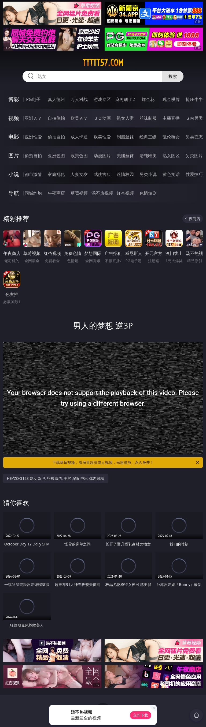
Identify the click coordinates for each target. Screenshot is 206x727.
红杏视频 (125, 193)
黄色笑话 (171, 174)
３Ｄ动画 (102, 118)
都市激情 (33, 174)
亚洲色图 (56, 156)
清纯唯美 (148, 156)
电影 (13, 136)
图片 (13, 155)
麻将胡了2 (125, 99)
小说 (13, 174)
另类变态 (194, 137)
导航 (13, 193)
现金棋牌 (171, 99)
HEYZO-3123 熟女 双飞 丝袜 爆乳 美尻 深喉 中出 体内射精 (55, 478)
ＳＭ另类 (194, 118)
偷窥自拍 (33, 156)
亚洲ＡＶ (33, 118)
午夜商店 (56, 193)
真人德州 (56, 99)
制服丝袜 (125, 137)
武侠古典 (102, 174)
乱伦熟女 (171, 137)
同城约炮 (33, 193)
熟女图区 (171, 156)
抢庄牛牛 (194, 99)
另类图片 (194, 156)
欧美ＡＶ (79, 118)
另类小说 (148, 174)
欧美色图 (79, 156)
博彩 (13, 99)
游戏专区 (102, 99)
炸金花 (148, 99)
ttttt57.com (103, 62)
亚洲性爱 (33, 137)
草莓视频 (79, 193)
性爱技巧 (194, 174)
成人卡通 (79, 137)
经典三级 (148, 137)
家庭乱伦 (56, 174)
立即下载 (140, 715)
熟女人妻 (125, 118)
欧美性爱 (102, 137)
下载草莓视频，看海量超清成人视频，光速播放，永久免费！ (126, 462)
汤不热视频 (102, 193)
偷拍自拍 (56, 137)
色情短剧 (148, 193)
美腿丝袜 (125, 156)
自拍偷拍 (56, 118)
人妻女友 (79, 174)
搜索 (172, 76)
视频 (13, 118)
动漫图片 (102, 156)
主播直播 (171, 118)
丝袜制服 (148, 118)
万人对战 (79, 99)
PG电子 (33, 99)
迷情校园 (125, 174)
